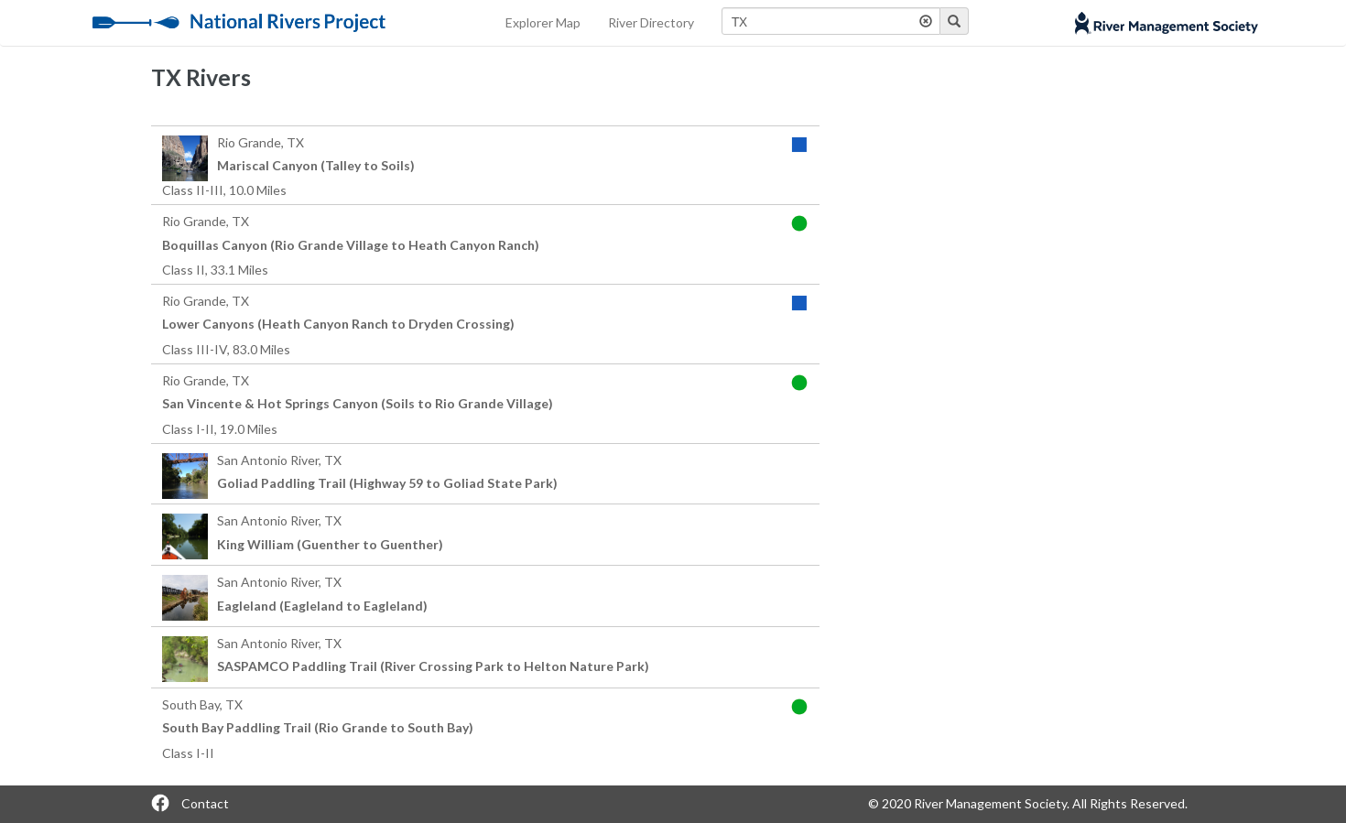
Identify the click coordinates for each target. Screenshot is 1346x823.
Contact (205, 803)
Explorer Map (543, 22)
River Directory (651, 22)
